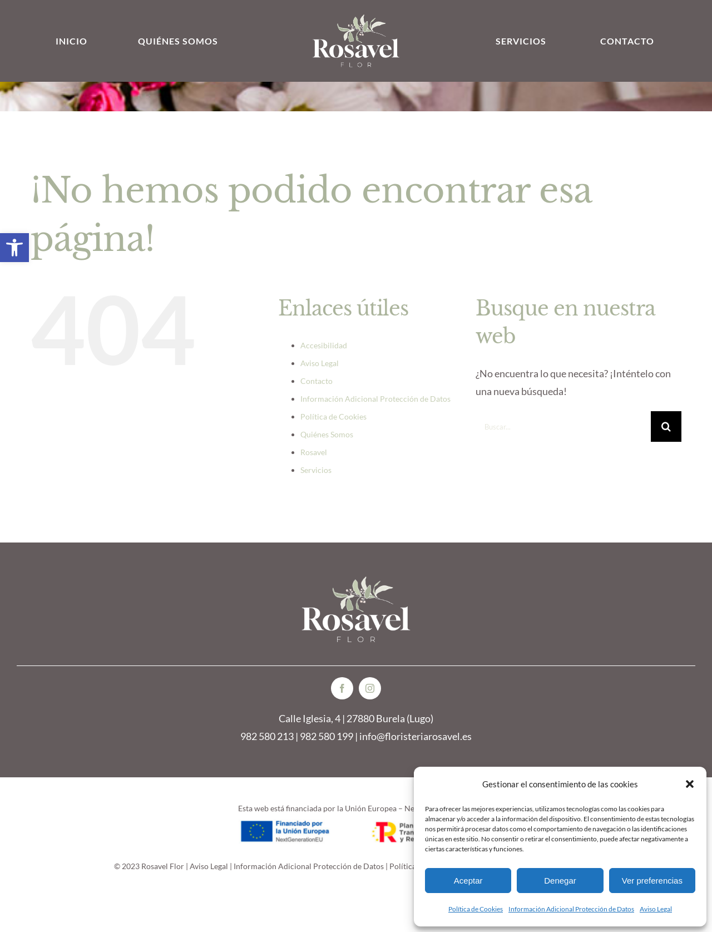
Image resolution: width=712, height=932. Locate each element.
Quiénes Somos (326, 434)
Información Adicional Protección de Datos (571, 909)
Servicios (316, 470)
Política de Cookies (475, 909)
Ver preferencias (652, 880)
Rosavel (313, 452)
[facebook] (342, 688)
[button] (14, 247)
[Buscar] (666, 426)
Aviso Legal (656, 909)
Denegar (560, 880)
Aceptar (468, 880)
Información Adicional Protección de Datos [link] (309, 866)
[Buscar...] (563, 426)
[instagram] (370, 688)
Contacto (316, 381)
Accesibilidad (323, 345)
